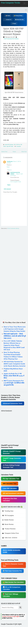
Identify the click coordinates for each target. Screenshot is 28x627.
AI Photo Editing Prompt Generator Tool (11, 466)
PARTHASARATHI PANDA (11, 39)
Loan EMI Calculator (10, 488)
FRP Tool (18, 144)
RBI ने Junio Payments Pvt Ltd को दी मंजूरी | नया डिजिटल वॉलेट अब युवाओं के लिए (14, 383)
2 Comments (18, 146)
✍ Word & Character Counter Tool (13, 565)
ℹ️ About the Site (19, 19)
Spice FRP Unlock (10, 146)
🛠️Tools (14, 23)
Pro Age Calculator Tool (11, 478)
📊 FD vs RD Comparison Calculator (11, 588)
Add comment (7, 189)
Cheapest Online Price (10, 533)
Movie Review (7, 524)
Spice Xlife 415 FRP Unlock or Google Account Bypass (13, 31)
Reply (8, 167)
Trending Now (7, 511)
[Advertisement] (14, 274)
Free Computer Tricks (10, 3)
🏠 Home (8, 15)
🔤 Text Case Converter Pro (12, 571)
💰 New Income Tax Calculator (13, 582)
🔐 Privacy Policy (18, 15)
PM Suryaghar (8, 515)
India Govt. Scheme (9, 537)
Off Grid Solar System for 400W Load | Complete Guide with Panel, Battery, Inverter (14, 364)
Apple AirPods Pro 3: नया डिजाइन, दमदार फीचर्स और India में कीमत (14, 376)
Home (14, 151)
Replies (10, 170)
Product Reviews (9, 529)
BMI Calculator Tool (9, 483)
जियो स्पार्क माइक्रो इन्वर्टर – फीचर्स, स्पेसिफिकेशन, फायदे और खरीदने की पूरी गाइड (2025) (15, 336)
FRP (15, 144)
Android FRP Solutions (9, 144)
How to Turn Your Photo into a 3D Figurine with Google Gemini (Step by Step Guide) (15, 329)
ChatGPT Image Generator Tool (12, 459)
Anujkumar (10, 161)
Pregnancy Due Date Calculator (10, 499)
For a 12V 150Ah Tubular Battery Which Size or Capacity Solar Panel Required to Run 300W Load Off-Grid (14, 345)
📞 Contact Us (7, 19)
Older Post (24, 151)
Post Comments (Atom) (13, 228)
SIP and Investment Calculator (13, 493)
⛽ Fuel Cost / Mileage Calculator (10, 595)
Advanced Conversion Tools (12, 403)
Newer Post (4, 151)
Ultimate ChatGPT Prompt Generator (12, 452)
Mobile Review (8, 520)
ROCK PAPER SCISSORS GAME (11, 551)
